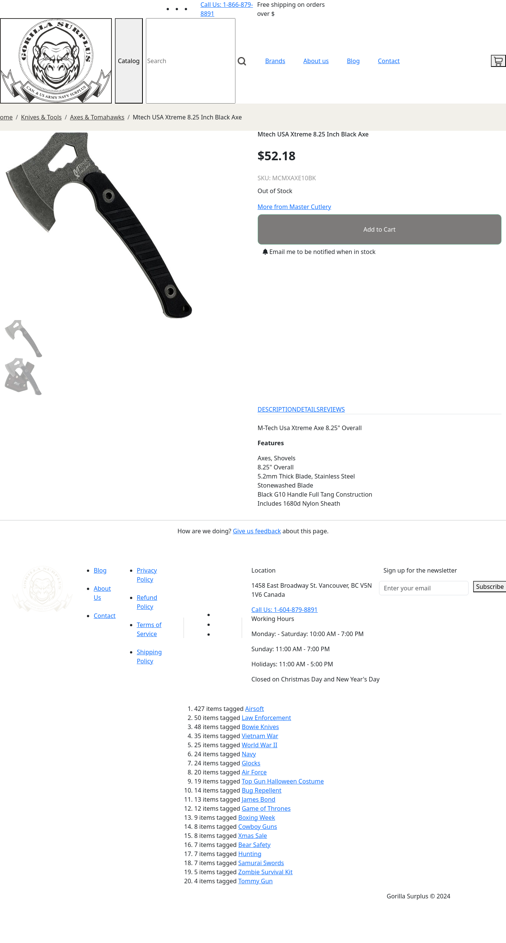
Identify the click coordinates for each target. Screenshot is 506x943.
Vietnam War (260, 736)
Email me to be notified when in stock (319, 252)
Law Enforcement (266, 718)
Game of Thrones (266, 808)
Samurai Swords (261, 863)
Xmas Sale (252, 836)
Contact (389, 61)
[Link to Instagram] (196, 9)
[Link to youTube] (218, 614)
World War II (259, 745)
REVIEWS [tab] (332, 409)
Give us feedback (257, 531)
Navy (249, 754)
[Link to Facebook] (218, 624)
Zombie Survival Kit (265, 872)
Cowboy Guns (257, 826)
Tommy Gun (255, 881)
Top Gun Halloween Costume (283, 781)
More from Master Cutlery (294, 207)
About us (316, 61)
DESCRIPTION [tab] (277, 409)
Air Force (254, 772)
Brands (275, 61)
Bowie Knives (260, 727)
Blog (353, 61)
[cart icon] (498, 61)
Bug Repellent (262, 790)
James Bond (258, 799)
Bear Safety (254, 845)
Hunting (250, 854)
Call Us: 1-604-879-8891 (284, 609)
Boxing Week (256, 817)
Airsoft (254, 709)
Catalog (129, 61)
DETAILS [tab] (308, 409)
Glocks (251, 763)
